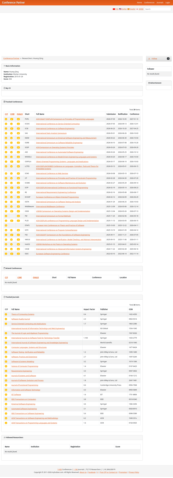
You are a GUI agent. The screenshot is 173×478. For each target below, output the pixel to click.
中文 (117, 9)
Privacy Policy (134, 472)
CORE (12, 114)
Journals (160, 2)
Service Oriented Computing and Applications (28, 324)
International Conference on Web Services (52, 173)
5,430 (60, 469)
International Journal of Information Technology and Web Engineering (38, 328)
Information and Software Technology (25, 390)
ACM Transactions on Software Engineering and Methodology (34, 418)
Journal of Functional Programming (24, 385)
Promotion (123, 472)
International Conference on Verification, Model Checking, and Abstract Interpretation (68, 239)
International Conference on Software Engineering (55, 128)
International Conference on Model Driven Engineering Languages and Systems (66, 157)
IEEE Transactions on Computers (23, 399)
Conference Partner (11, 58)
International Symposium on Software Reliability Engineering (59, 143)
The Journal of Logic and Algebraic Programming (29, 333)
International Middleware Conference (50, 206)
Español (132, 9)
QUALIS (20, 114)
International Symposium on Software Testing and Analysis (58, 202)
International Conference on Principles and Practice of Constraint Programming (66, 178)
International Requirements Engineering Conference (56, 192)
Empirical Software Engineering (23, 404)
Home (139, 2)
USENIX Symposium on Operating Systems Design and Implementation (63, 211)
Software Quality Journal (20, 319)
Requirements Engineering (21, 371)
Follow (158, 58)
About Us (83, 472)
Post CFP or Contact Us (108, 472)
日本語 (141, 9)
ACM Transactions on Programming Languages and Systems (34, 423)
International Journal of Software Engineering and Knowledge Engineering (39, 342)
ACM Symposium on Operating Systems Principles (55, 147)
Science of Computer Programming (24, 366)
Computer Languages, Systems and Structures (29, 347)
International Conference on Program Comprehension (56, 230)
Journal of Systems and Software (23, 376)
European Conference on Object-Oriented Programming (57, 197)
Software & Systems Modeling (22, 361)
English (124, 9)
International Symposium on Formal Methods (53, 216)
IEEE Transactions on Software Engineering (27, 413)
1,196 (75, 469)
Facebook (92, 472)
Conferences (149, 2)
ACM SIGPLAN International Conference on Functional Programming (62, 187)
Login (168, 2)
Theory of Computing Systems (22, 314)
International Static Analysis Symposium (51, 133)
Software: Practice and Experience (24, 357)
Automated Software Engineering (24, 409)
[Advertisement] (86, 33)
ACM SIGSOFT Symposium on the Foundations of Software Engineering (63, 235)
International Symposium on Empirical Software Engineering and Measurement (66, 138)
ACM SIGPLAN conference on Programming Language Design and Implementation (67, 221)
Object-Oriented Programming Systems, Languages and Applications (62, 161)
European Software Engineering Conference (52, 254)
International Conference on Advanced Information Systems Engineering (63, 249)
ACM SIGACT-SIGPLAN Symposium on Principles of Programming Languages (65, 119)
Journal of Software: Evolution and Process (27, 380)
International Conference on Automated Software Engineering (59, 152)
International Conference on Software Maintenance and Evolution (61, 183)
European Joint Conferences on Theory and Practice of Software (60, 225)
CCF (6, 114)
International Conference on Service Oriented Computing (58, 124)
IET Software (16, 394)
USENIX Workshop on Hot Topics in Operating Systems (56, 244)
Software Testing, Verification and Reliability (28, 352)
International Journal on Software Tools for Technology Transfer (35, 338)
